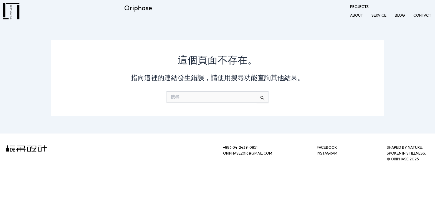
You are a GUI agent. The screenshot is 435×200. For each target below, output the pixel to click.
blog (400, 15)
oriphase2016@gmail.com (248, 153)
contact (422, 15)
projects (359, 6)
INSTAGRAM (327, 153)
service (378, 15)
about (356, 15)
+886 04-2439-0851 (241, 147)
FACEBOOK (327, 147)
